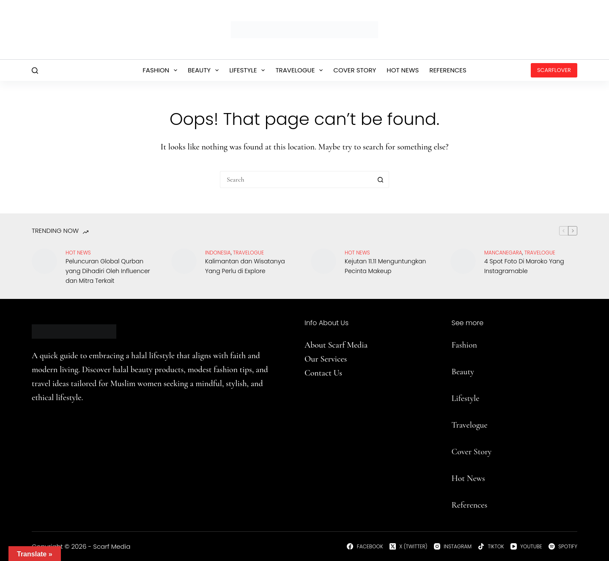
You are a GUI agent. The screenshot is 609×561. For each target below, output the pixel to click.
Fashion (162, 70)
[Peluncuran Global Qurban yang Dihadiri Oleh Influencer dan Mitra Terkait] (44, 261)
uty (468, 372)
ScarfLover (554, 70)
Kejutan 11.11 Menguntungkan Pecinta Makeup (385, 266)
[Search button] (380, 179)
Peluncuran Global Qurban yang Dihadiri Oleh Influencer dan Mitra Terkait (108, 271)
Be (456, 372)
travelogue (248, 252)
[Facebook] (365, 546)
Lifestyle (248, 70)
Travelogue (300, 70)
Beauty (205, 70)
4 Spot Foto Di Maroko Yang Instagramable (524, 266)
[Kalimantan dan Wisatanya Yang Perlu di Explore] (184, 261)
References (447, 70)
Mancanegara (503, 252)
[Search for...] (296, 179)
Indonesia (218, 252)
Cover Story (354, 70)
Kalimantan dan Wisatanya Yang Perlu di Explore (245, 266)
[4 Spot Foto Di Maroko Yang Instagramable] (463, 261)
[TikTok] (491, 546)
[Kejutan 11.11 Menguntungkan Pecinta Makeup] (323, 261)
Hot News (403, 70)
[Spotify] (563, 546)
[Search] (35, 70)
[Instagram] (453, 546)
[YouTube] (526, 546)
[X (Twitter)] (409, 546)
